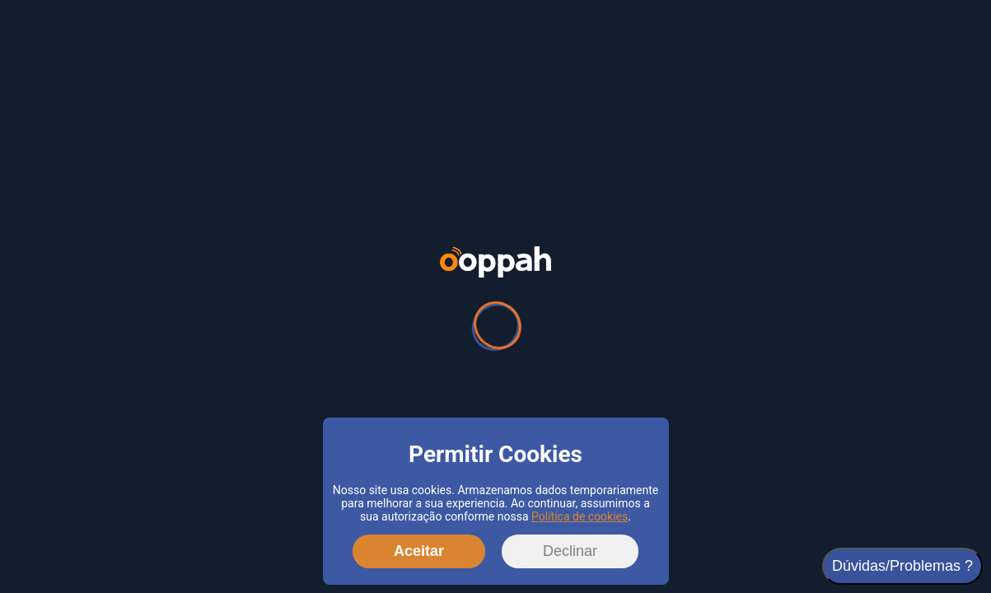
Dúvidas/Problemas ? (902, 566)
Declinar (570, 551)
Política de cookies (579, 516)
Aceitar (419, 551)
